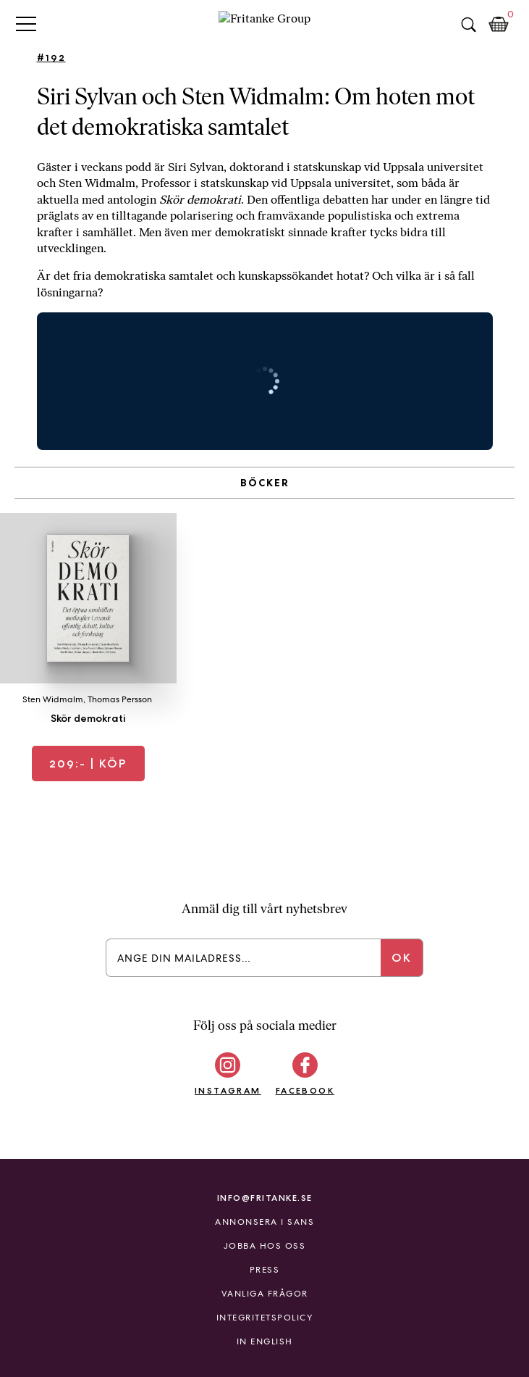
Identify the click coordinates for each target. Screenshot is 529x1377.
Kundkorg (498, 24)
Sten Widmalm (52, 699)
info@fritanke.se (265, 1197)
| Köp (88, 763)
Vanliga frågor (264, 1293)
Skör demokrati (88, 718)
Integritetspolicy (264, 1317)
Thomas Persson (120, 699)
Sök (468, 24)
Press (265, 1270)
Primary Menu (26, 24)
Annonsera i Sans (264, 1222)
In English (265, 1341)
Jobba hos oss (265, 1246)
